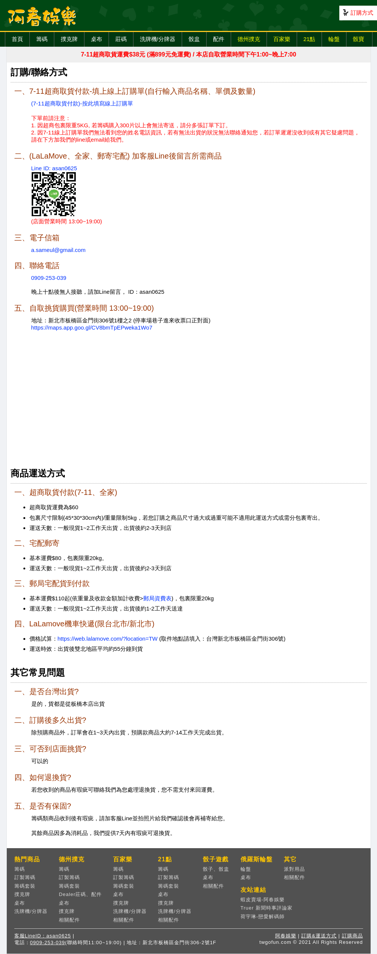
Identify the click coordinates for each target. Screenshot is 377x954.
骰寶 (358, 39)
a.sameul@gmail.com (58, 250)
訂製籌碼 (24, 877)
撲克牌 (69, 39)
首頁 (17, 39)
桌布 (96, 39)
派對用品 (294, 869)
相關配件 (69, 920)
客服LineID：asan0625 (42, 936)
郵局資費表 (157, 598)
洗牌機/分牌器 (157, 39)
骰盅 (194, 39)
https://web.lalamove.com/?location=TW (108, 638)
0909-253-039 (48, 278)
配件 (218, 39)
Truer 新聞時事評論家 (267, 908)
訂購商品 (352, 936)
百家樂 (281, 39)
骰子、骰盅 (216, 869)
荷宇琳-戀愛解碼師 (263, 916)
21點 (309, 39)
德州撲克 (249, 39)
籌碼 (42, 39)
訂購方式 (362, 12)
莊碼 (121, 39)
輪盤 (334, 39)
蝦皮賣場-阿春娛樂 (263, 899)
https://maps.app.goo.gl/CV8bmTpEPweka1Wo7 (92, 327)
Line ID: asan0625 (54, 168)
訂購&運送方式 (319, 936)
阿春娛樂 (285, 936)
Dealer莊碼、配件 (80, 894)
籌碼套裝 (24, 886)
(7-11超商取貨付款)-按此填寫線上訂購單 (82, 103)
